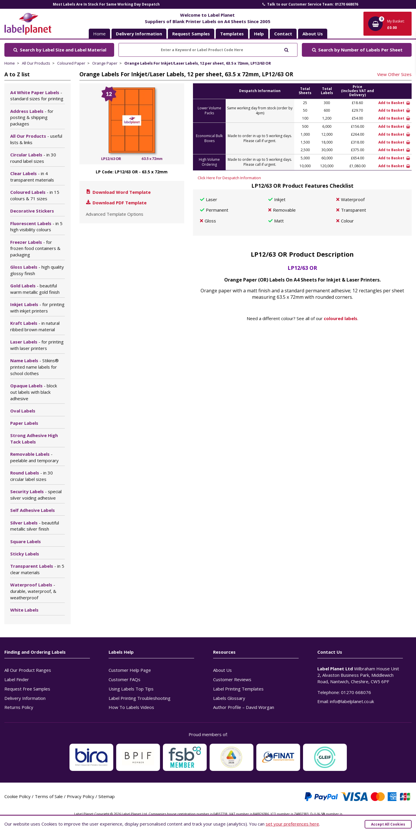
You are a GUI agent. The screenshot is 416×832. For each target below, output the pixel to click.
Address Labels (31, 117)
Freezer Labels (35, 248)
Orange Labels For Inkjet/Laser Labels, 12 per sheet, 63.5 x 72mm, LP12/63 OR (197, 63)
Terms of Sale (49, 796)
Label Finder (16, 679)
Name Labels (34, 367)
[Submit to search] (286, 49)
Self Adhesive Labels (32, 510)
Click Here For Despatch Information (229, 177)
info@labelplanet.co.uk (352, 701)
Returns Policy (18, 707)
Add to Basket (394, 102)
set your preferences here (292, 824)
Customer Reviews (232, 679)
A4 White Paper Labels (36, 95)
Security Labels (36, 495)
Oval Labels (22, 411)
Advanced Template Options (114, 214)
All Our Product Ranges (27, 670)
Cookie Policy (17, 796)
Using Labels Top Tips (131, 689)
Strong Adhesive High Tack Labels (34, 438)
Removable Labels (34, 457)
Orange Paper (104, 63)
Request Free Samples (27, 689)
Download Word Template (118, 192)
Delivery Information (25, 698)
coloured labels (340, 318)
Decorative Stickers (32, 211)
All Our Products (36, 63)
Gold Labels (35, 289)
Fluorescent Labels (36, 226)
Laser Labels (37, 345)
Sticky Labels (24, 554)
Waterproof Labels (33, 591)
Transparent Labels (37, 569)
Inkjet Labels (37, 307)
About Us (222, 670)
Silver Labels (34, 526)
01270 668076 (356, 692)
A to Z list (17, 74)
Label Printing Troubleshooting (139, 698)
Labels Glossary (229, 698)
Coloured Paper (71, 63)
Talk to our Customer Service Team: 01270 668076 (309, 4)
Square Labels (25, 541)
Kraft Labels (35, 326)
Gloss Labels (37, 270)
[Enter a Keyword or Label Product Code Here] (208, 50)
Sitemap (106, 796)
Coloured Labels (34, 195)
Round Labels (31, 476)
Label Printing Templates (238, 689)
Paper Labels (24, 423)
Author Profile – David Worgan (243, 707)
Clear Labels (32, 176)
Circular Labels (33, 158)
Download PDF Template (116, 203)
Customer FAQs (124, 679)
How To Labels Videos (131, 707)
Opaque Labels (33, 392)
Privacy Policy (80, 796)
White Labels (24, 610)
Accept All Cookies (388, 824)
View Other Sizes (394, 74)
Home (99, 34)
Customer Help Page (130, 670)
